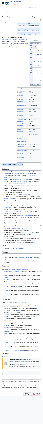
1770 (35, 73)
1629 (11, 331)
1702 (26, 25)
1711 (38, 50)
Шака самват (21, 146)
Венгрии (37, 196)
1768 (5, 273)
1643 (33, 316)
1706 (26, 27)
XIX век (34, 34)
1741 (38, 61)
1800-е (31, 84)
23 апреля (6, 238)
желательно (28, 359)
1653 (18, 312)
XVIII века (25, 43)
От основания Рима (22, 105)
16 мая (6, 283)
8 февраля (7, 308)
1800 (35, 84)
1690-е (24, 30)
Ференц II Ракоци (25, 194)
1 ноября (6, 294)
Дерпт (5, 222)
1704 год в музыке (20, 255)
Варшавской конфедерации (24, 215)
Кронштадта (26, 204)
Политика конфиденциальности (9, 390)
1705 (37, 25)
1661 (25, 306)
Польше (19, 206)
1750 (35, 65)
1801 (38, 84)
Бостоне (14, 238)
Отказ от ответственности (32, 390)
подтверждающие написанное (30, 362)
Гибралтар (25, 179)
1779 (5, 296)
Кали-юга (20, 148)
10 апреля (6, 329)
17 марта (6, 318)
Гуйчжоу (32, 232)
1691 (38, 43)
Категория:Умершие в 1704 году (18, 302)
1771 (38, 73)
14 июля (6, 337)
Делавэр (32, 242)
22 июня (6, 290)
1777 (6, 284)
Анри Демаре (7, 259)
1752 (5, 288)
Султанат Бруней (8, 225)
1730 (35, 58)
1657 (34, 337)
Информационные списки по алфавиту (13, 374)
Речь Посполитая (14, 211)
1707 (29, 27)
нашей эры (5, 43)
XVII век (23, 34)
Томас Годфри (8, 275)
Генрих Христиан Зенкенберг (12, 271)
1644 (5, 335)
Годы (29, 23)
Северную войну (30, 211)
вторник (14, 41)
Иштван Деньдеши (15, 339)
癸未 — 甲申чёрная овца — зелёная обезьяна (33, 133)
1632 (37, 350)
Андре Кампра (34, 257)
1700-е (28, 30)
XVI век (36, 40)
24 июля (6, 339)
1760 (35, 69)
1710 (35, 50)
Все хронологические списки (17, 372)
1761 (38, 69)
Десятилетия (29, 29)
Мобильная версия (6, 393)
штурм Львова (29, 221)
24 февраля (7, 314)
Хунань (26, 232)
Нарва (10, 222)
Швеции (19, 213)
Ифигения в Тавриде (23, 257)
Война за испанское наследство (20, 172)
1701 (23, 25)
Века (29, 32)
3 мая (5, 333)
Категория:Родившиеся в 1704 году (19, 269)
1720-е (38, 30)
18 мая (6, 204)
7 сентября (7, 221)
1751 (38, 65)
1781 (38, 77)
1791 (38, 80)
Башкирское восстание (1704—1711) (14, 228)
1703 (29, 25)
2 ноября (6, 346)
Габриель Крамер (15, 286)
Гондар (21, 230)
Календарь (6, 164)
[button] (2, 356)
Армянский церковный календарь (20, 125)
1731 (38, 58)
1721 (38, 54)
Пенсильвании (14, 242)
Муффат (17, 310)
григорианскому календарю (9, 39)
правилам (23, 364)
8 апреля (6, 322)
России (10, 213)
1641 (25, 327)
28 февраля (7, 279)
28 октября (7, 350)
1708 (32, 27)
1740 (35, 61)
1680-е (19, 30)
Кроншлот (17, 204)
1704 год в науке (19, 248)
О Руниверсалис (22, 390)
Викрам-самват (22, 144)
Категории (5, 372)
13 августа (7, 172)
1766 (5, 292)
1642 (37, 308)
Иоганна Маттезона (33, 261)
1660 (5, 344)
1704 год (6, 356)
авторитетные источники (16, 362)
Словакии (6, 198)
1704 (33, 25)
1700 (20, 25)
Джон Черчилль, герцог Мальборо (20, 173)
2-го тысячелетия (6, 45)
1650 (5, 348)
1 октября (6, 342)
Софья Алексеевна (20, 337)
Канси (12, 232)
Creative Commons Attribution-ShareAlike (30, 385)
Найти (11, 361)
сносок (25, 361)
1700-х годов (19, 45)
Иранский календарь (22, 150)
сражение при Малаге (18, 183)
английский (21, 350)
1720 (35, 54)
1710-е (33, 30)
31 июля (6, 286)
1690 (35, 43)
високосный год (23, 39)
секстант (6, 277)
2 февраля (7, 305)
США (33, 240)
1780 (35, 77)
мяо (23, 232)
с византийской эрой (22, 102)
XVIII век (29, 34)
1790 (35, 80)
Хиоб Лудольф (14, 322)
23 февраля (7, 310)
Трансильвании (14, 198)
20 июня (6, 211)
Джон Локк (14, 350)
